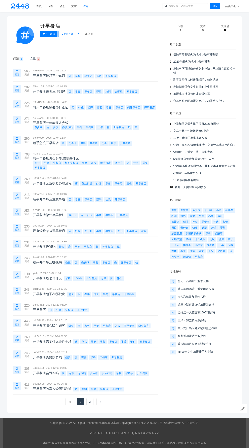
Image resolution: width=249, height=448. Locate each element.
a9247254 (39, 225)
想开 (90, 107)
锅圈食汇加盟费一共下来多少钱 (193, 151)
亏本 (71, 373)
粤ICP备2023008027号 (148, 422)
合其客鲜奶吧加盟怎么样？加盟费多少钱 (198, 100)
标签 (178, 422)
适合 (220, 215)
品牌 (210, 215)
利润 (84, 388)
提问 (215, 6)
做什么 (119, 162)
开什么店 (200, 239)
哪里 (98, 91)
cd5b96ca (38, 288)
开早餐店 (111, 75)
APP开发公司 (190, 422)
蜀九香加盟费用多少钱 (192, 336)
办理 (98, 183)
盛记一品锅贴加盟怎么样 (193, 281)
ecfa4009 (38, 137)
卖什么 (187, 245)
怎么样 (208, 210)
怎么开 (73, 143)
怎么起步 (105, 162)
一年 (100, 127)
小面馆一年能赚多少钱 (187, 173)
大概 (230, 245)
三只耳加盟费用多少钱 (192, 320)
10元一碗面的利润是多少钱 (190, 137)
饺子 (230, 239)
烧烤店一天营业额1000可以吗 (196, 312)
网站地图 (169, 422)
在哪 (87, 294)
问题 (18, 59)
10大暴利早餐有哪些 (186, 180)
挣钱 (61, 246)
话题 (85, 6)
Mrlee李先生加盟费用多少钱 (195, 351)
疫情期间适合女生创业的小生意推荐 (195, 86)
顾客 (87, 325)
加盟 (174, 210)
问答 (50, 6)
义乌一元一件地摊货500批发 (191, 130)
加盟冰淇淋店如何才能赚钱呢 (191, 93)
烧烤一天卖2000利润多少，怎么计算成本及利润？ (204, 144)
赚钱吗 (85, 262)
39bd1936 (39, 102)
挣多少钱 (67, 127)
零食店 (205, 221)
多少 (55, 127)
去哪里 (119, 91)
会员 (232, 6)
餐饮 (225, 221)
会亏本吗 (107, 373)
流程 (129, 183)
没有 (143, 231)
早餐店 (88, 75)
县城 (212, 239)
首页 (39, 6)
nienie (36, 153)
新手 (113, 143)
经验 (77, 231)
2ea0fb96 (38, 257)
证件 (133, 341)
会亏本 (94, 373)
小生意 (199, 245)
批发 (96, 294)
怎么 (104, 143)
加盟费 (184, 210)
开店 (216, 221)
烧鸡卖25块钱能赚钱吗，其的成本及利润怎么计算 (204, 166)
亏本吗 (82, 373)
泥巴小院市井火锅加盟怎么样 (196, 304)
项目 (174, 227)
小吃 (218, 210)
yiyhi (35, 273)
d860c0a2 (38, 178)
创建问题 (67, 33)
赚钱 (68, 262)
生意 (201, 215)
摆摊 (174, 250)
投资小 (175, 256)
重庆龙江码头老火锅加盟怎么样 (197, 328)
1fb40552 (38, 304)
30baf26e (38, 194)
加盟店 (175, 221)
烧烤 (221, 239)
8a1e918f (38, 367)
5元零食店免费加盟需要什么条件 (193, 159)
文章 (74, 6)
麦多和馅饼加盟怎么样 (192, 296)
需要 (99, 107)
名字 (183, 250)
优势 (192, 250)
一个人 (175, 245)
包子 (71, 294)
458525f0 (38, 70)
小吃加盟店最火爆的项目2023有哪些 (196, 123)
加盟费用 (176, 233)
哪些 (222, 227)
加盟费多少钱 (193, 233)
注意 (108, 199)
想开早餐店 (133, 107)
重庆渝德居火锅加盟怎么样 (194, 343)
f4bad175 (38, 86)
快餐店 (211, 245)
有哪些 (229, 210)
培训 (108, 91)
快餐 (195, 227)
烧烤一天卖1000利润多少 (190, 187)
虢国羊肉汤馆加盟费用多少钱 (196, 288)
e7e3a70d (39, 209)
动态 (62, 6)
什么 (81, 107)
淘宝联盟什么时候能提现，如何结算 (195, 79)
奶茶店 (218, 233)
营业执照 (87, 183)
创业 (185, 221)
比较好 (221, 250)
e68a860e (39, 383)
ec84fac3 (38, 117)
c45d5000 (38, 352)
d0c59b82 (38, 320)
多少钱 (38, 127)
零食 (192, 215)
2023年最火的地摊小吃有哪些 (191, 61)
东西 (98, 75)
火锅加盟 (176, 239)
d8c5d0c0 (38, 336)
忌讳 (103, 278)
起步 (93, 162)
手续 (123, 341)
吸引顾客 (143, 325)
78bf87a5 (38, 241)
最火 (210, 250)
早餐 (77, 75)
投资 (68, 357)
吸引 (71, 325)
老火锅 (187, 256)
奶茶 (204, 227)
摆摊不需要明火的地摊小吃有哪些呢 (195, 54)
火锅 (213, 227)
